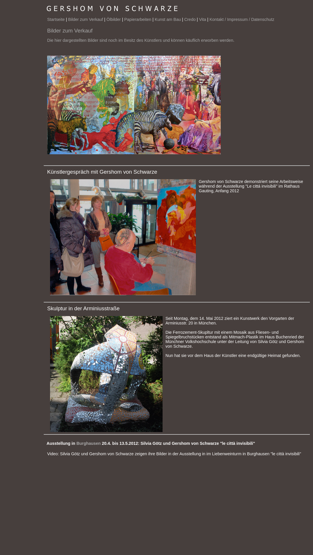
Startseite (56, 19)
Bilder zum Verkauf (85, 19)
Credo (190, 19)
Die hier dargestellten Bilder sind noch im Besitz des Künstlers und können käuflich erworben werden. (140, 40)
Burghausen (88, 443)
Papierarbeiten (137, 19)
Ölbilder (113, 19)
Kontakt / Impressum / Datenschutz (241, 19)
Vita (202, 19)
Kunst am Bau (168, 19)
